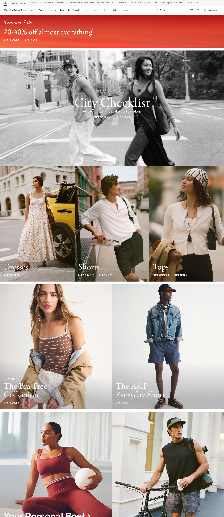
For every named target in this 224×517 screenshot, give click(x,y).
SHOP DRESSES (11, 275)
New (32, 10)
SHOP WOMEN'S (12, 40)
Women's (42, 10)
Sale (115, 10)
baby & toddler (74, 10)
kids (62, 10)
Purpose (124, 10)
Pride (106, 10)
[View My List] (191, 10)
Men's (53, 10)
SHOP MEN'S (31, 40)
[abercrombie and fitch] (14, 10)
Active (97, 10)
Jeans (87, 10)
